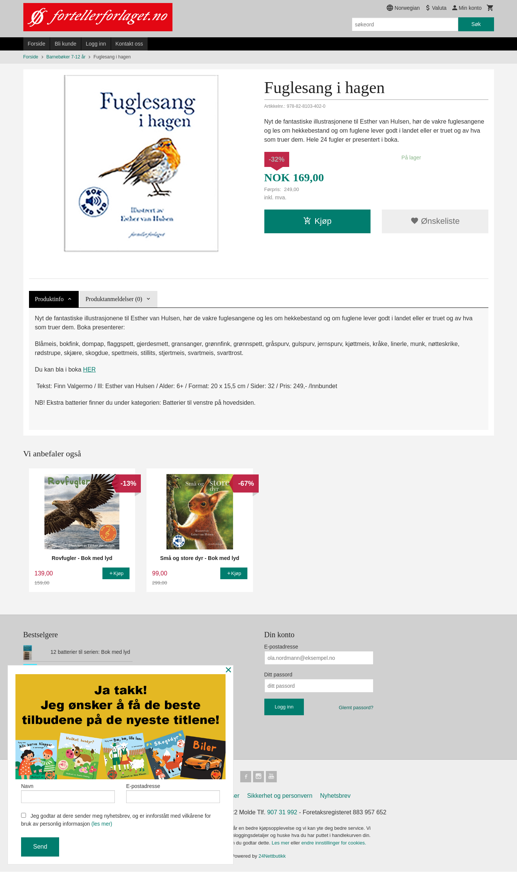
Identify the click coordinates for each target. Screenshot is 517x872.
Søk (476, 24)
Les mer (281, 843)
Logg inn (96, 44)
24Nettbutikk (272, 857)
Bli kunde (65, 44)
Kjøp (317, 221)
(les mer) (102, 824)
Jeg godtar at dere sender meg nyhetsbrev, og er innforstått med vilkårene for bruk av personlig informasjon (116, 820)
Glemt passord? (356, 707)
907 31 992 (282, 813)
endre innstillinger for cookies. (333, 843)
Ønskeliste (435, 221)
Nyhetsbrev (335, 796)
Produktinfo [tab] (49, 299)
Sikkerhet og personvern (279, 796)
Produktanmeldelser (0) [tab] (113, 299)
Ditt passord (278, 675)
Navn (68, 792)
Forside (37, 44)
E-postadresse (281, 647)
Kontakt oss (129, 44)
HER (89, 369)
